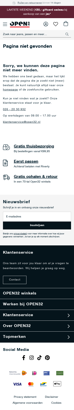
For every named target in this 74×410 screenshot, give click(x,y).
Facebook (24, 358)
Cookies (56, 403)
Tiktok (40, 358)
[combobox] (37, 34)
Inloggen (46, 24)
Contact (14, 279)
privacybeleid (20, 234)
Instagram (32, 358)
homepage (10, 89)
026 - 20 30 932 (14, 109)
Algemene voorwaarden (28, 403)
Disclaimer (51, 397)
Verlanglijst (56, 24)
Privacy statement (25, 397)
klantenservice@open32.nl (21, 122)
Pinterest (48, 358)
